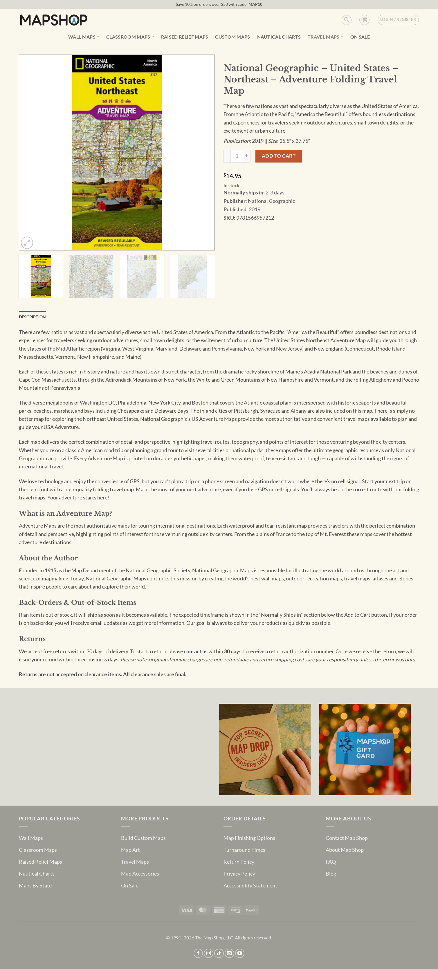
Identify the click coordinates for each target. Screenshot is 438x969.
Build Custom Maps (143, 838)
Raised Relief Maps (184, 37)
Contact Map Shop (347, 838)
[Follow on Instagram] (208, 953)
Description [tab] (32, 316)
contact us (196, 651)
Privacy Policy (239, 874)
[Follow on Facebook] (198, 953)
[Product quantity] (236, 156)
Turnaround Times (244, 850)
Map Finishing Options (249, 838)
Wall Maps (83, 36)
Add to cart (279, 156)
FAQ (331, 862)
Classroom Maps (130, 36)
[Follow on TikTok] (219, 953)
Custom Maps (232, 37)
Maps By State (35, 886)
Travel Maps (325, 36)
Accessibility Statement (250, 886)
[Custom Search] (347, 20)
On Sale (360, 37)
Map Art (130, 850)
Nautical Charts (279, 37)
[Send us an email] (229, 953)
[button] (364, 20)
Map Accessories (140, 874)
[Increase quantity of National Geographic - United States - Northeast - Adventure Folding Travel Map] (246, 156)
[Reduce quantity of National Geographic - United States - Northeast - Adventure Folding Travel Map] (226, 156)
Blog (331, 874)
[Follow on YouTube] (240, 953)
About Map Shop (345, 850)
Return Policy (238, 862)
